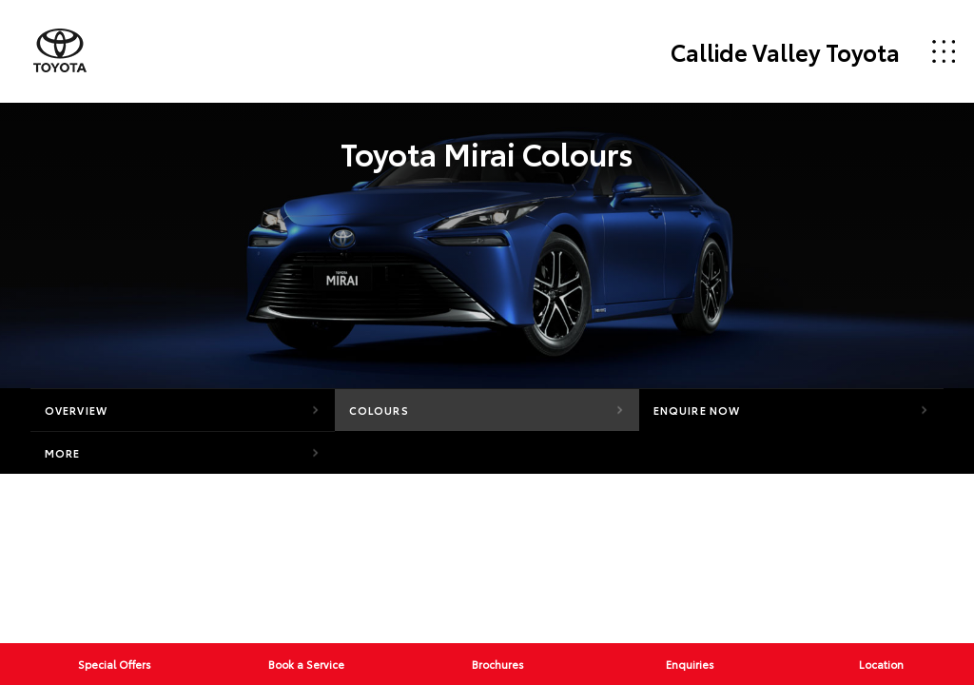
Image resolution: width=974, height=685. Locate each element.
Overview (76, 410)
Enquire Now (696, 410)
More (62, 452)
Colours (379, 410)
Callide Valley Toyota (785, 51)
